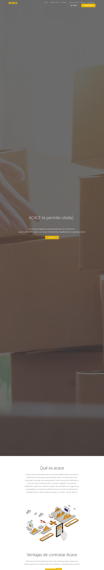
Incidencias (90, 2)
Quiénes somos (54, 2)
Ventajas (64, 2)
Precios (83, 2)
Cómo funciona (74, 2)
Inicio (46, 2)
